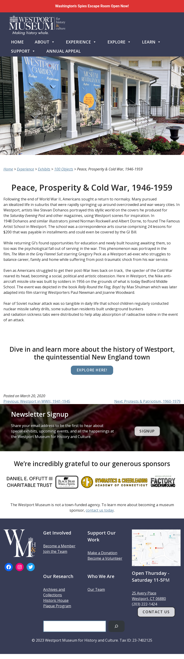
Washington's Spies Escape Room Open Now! (92, 6)
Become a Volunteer (105, 558)
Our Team (96, 589)
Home (17, 42)
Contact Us (156, 611)
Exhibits (44, 169)
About (45, 41)
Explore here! (92, 370)
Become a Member (59, 545)
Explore (119, 41)
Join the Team (55, 551)
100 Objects (63, 169)
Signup (147, 431)
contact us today (100, 510)
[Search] (116, 626)
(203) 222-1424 (144, 604)
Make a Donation (102, 552)
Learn (151, 41)
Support (23, 50)
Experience (81, 41)
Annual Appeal (63, 51)
